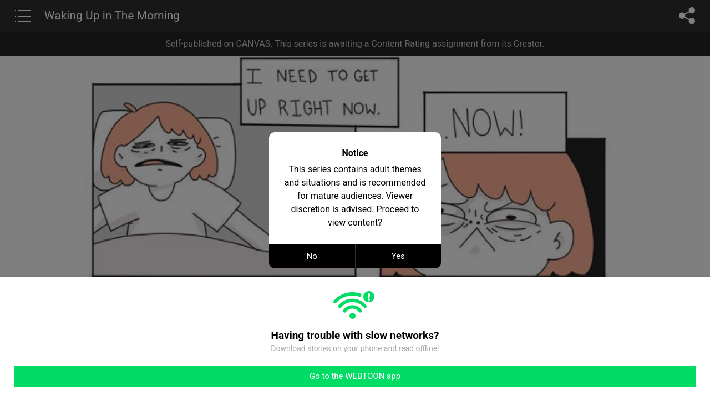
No (312, 256)
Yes (398, 256)
